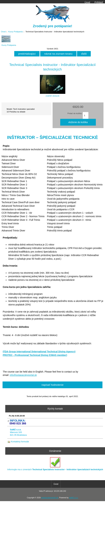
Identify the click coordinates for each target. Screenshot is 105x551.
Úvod (87, 2)
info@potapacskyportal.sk (23, 375)
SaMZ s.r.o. (73, 498)
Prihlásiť (98, 2)
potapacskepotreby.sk (49, 498)
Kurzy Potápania (15, 31)
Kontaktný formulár (20, 441)
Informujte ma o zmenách (55, 464)
